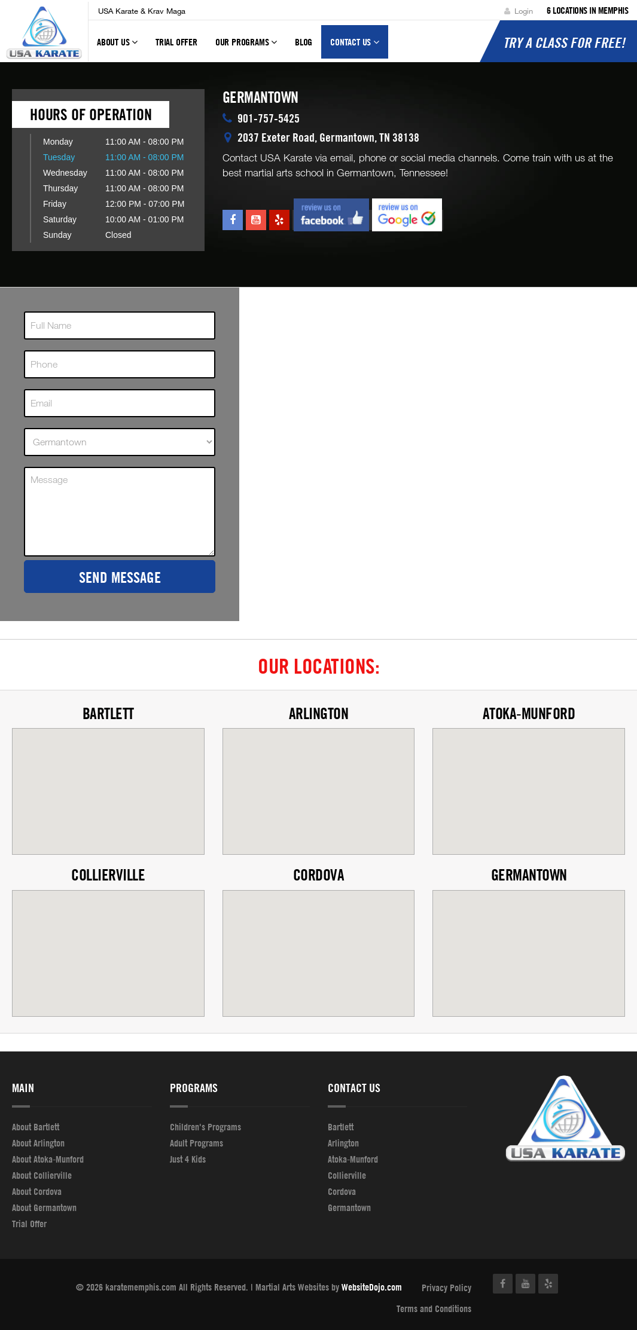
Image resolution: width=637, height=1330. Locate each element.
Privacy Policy (446, 1288)
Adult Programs (196, 1143)
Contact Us (354, 47)
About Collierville (42, 1175)
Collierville (108, 875)
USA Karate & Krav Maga (141, 11)
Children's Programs (205, 1127)
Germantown (529, 875)
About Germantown (44, 1207)
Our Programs (246, 47)
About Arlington (38, 1143)
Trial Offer (176, 42)
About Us (117, 47)
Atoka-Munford (529, 713)
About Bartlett (35, 1127)
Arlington (319, 713)
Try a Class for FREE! (564, 42)
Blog (303, 42)
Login (518, 11)
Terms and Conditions (434, 1308)
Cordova (319, 875)
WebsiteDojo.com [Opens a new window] (372, 1287)
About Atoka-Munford (48, 1159)
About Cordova (37, 1191)
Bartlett (108, 713)
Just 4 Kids (188, 1159)
